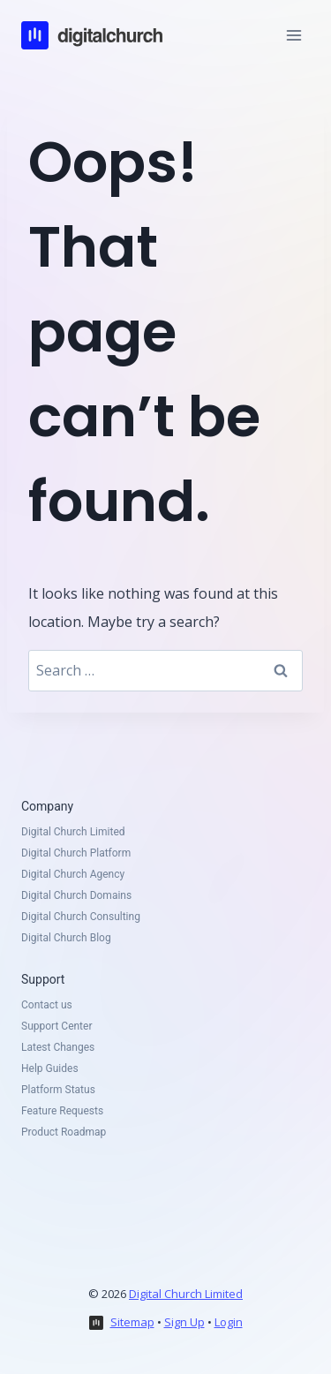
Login (228, 1322)
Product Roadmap (63, 1132)
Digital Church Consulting (80, 916)
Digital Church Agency (72, 874)
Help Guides (50, 1068)
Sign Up (184, 1322)
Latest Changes (57, 1047)
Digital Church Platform (76, 853)
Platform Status (58, 1089)
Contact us (46, 1005)
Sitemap (132, 1322)
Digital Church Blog (66, 938)
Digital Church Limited (73, 832)
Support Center (56, 1026)
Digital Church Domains (76, 895)
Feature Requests (62, 1111)
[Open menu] (293, 35)
